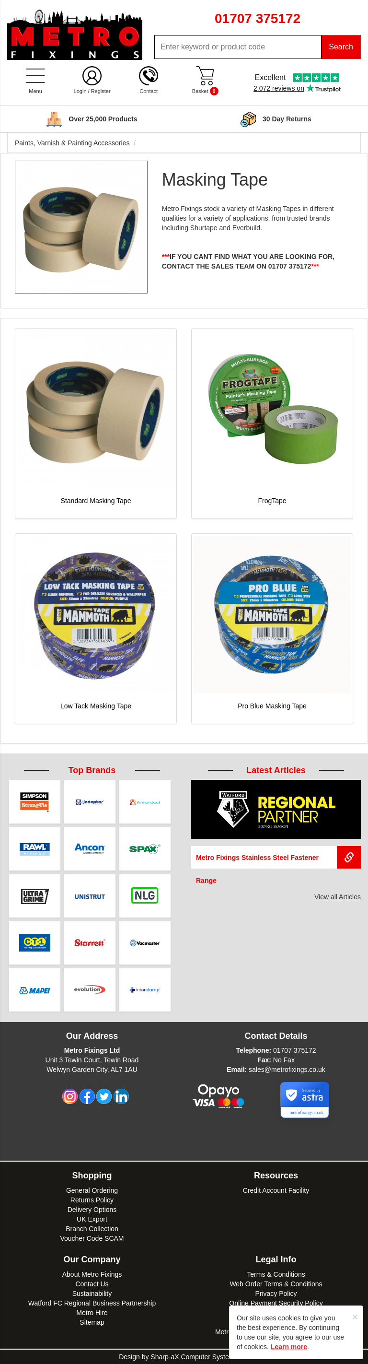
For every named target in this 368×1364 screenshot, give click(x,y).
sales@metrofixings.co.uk (287, 1069)
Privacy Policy (276, 1293)
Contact (148, 91)
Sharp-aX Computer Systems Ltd (199, 1357)
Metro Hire (91, 1313)
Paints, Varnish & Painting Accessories (72, 143)
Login (80, 91)
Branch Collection (92, 1229)
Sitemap (92, 1322)
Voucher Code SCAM (92, 1238)
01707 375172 (294, 1050)
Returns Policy (92, 1200)
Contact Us (91, 1284)
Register (101, 91)
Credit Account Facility (276, 1190)
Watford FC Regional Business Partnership (92, 1303)
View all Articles (337, 897)
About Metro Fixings (92, 1274)
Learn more (289, 1347)
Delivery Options (92, 1209)
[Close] (355, 1317)
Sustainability (92, 1293)
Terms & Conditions (276, 1274)
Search (341, 47)
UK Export (92, 1219)
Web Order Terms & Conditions (276, 1284)
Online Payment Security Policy (275, 1303)
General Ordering (92, 1190)
